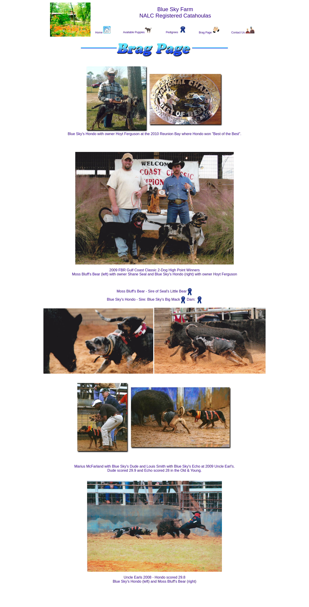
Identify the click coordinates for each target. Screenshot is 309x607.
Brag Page (205, 32)
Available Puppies (134, 32)
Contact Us (238, 32)
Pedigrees (172, 32)
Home (99, 32)
